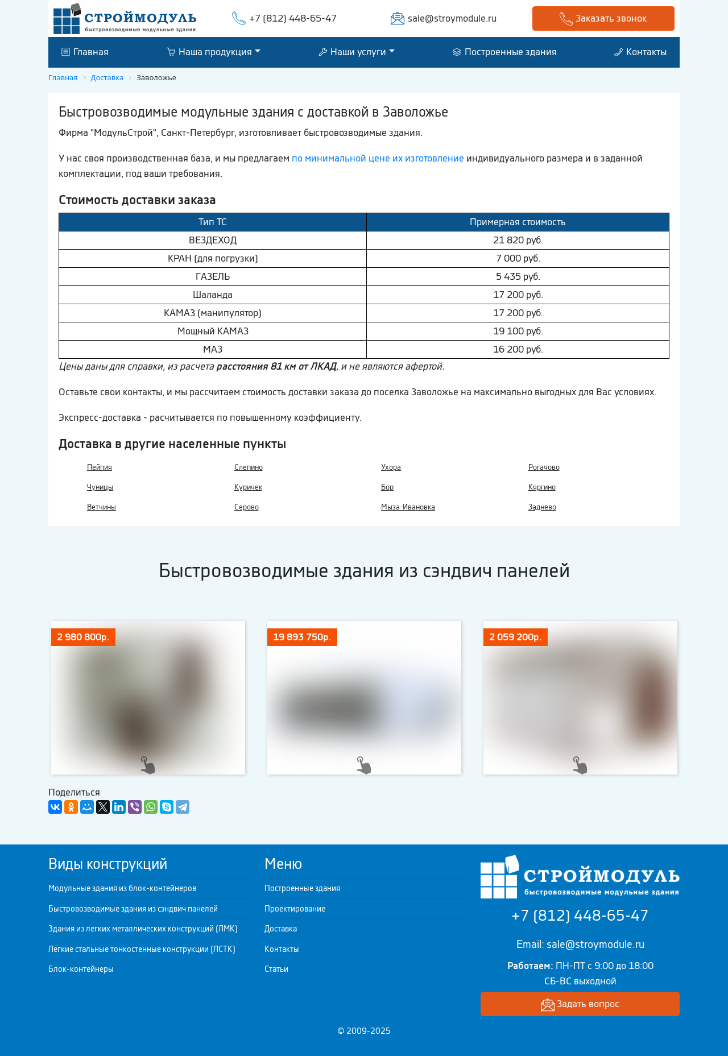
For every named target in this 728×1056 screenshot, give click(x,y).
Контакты (640, 51)
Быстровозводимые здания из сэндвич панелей (133, 909)
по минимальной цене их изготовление (378, 158)
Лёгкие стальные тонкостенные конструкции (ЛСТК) (141, 949)
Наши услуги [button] (352, 51)
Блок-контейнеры (81, 969)
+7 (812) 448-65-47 (293, 18)
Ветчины (101, 507)
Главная (85, 51)
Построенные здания (505, 51)
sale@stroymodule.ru (452, 18)
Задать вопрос (580, 1004)
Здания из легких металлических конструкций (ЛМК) (143, 929)
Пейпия (99, 467)
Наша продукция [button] (209, 51)
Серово (246, 507)
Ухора (391, 467)
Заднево (542, 507)
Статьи (276, 969)
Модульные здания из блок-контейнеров (122, 888)
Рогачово (544, 467)
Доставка (280, 929)
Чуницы (100, 487)
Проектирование (294, 909)
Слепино (248, 467)
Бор (387, 487)
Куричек (248, 487)
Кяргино (542, 487)
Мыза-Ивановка (408, 507)
